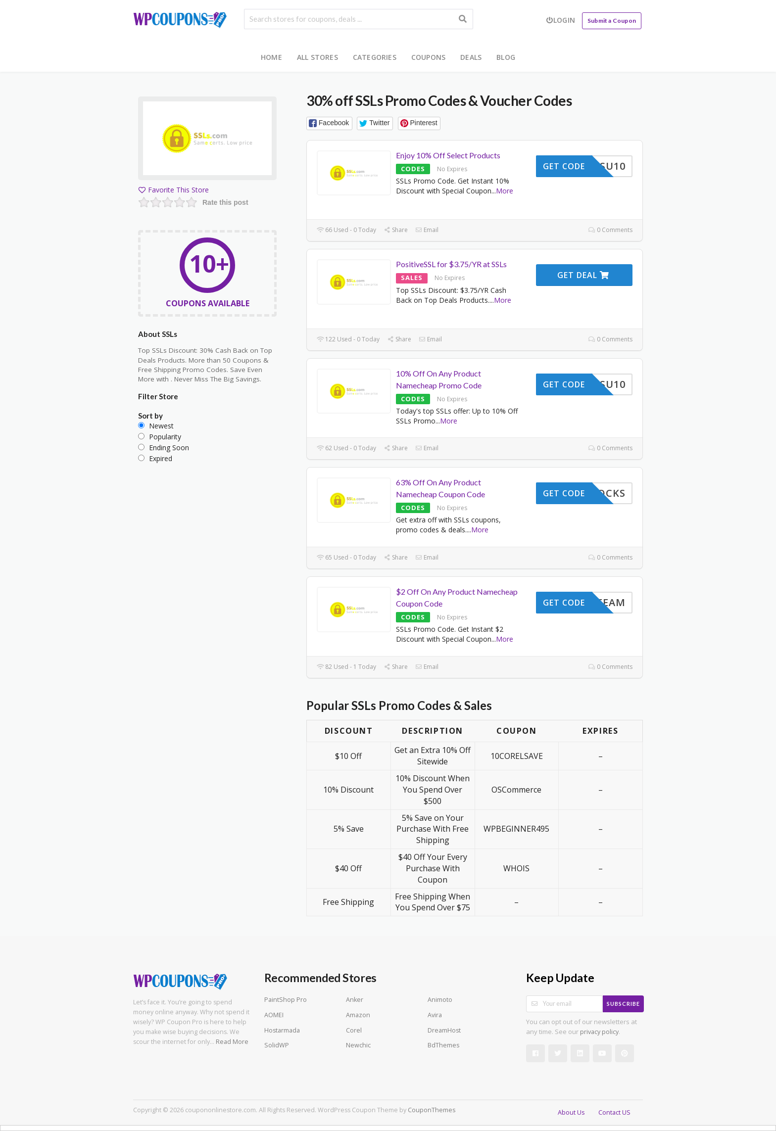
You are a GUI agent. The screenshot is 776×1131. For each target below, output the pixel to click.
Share (396, 230)
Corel (354, 1030)
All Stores (317, 57)
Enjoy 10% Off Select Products (448, 155)
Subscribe (623, 1003)
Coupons (428, 57)
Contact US (614, 1112)
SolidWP (276, 1045)
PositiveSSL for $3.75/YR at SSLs (451, 264)
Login (560, 20)
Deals (471, 57)
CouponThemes (431, 1110)
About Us (571, 1112)
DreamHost (444, 1030)
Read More (232, 1041)
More (504, 190)
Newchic (358, 1045)
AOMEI (274, 1015)
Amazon (358, 1015)
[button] (329, 123)
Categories (374, 57)
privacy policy (599, 1032)
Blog (505, 57)
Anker (354, 999)
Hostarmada (282, 1030)
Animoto (440, 999)
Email (426, 230)
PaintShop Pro (285, 999)
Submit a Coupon (611, 20)
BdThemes (443, 1045)
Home (271, 57)
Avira (435, 1015)
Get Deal (583, 275)
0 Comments (610, 230)
